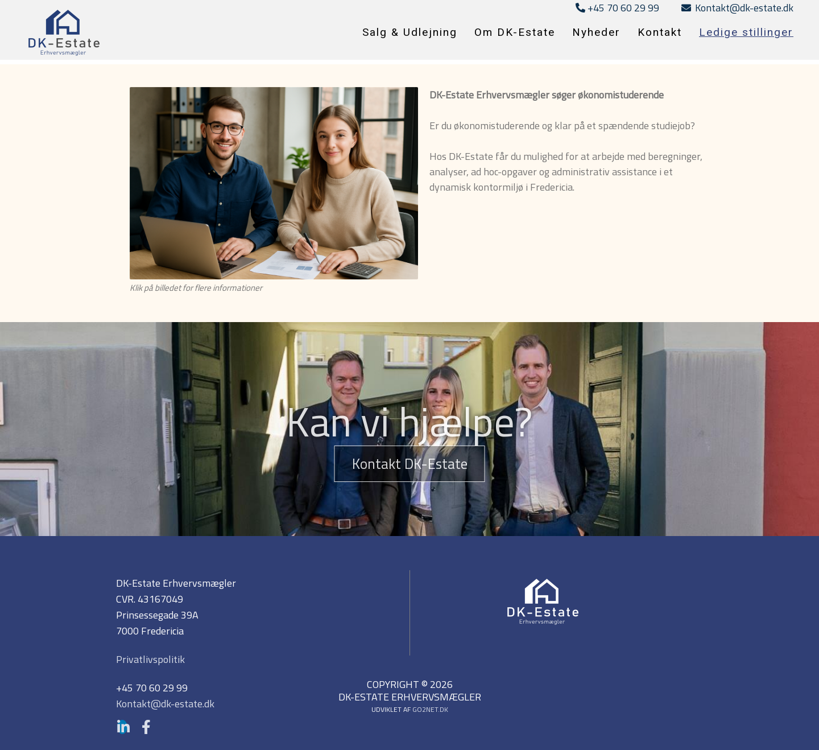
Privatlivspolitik (150, 659)
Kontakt (660, 32)
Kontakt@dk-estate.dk (737, 7)
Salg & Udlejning (409, 32)
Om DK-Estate (514, 32)
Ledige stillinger (746, 32)
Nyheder (596, 32)
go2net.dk (430, 709)
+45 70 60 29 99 (617, 7)
